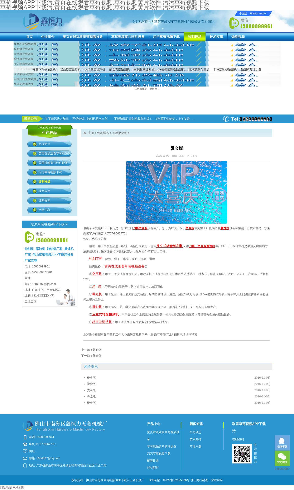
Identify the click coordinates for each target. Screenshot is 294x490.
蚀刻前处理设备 (251, 69)
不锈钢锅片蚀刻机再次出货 (104, 118)
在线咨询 (238, 439)
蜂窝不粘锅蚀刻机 (44, 69)
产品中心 (44, 209)
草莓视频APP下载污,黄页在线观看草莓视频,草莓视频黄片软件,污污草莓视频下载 (104, 7)
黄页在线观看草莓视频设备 (83, 36)
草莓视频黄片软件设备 (128, 36)
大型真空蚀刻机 (95, 69)
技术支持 (195, 439)
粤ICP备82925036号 (176, 480)
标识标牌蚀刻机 (144, 69)
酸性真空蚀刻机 (119, 69)
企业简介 (47, 36)
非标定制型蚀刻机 (225, 69)
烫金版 (97, 349)
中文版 (243, 13)
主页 (91, 133)
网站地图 (6, 487)
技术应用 (216, 36)
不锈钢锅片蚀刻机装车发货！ (147, 118)
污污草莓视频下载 (166, 36)
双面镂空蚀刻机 (70, 69)
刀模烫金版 (119, 133)
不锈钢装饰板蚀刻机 (171, 69)
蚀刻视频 (238, 36)
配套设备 (153, 460)
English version (258, 13)
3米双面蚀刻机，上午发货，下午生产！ (195, 118)
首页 (29, 36)
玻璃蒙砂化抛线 (199, 69)
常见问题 (195, 446)
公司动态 (195, 432)
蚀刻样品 (194, 36)
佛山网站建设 (199, 480)
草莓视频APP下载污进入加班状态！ (68, 118)
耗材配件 (153, 467)
